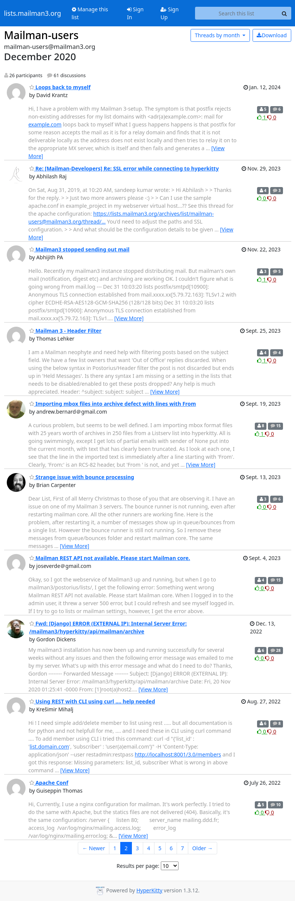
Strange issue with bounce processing (81, 477)
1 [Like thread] (262, 117)
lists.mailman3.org (32, 13)
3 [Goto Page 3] (137, 848)
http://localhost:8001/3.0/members (178, 754)
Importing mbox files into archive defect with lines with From (112, 403)
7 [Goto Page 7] (182, 848)
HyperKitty (149, 890)
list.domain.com (49, 746)
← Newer (93, 848)
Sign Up (169, 13)
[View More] (129, 318)
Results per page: (137, 865)
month (218, 35)
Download (272, 35)
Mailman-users (41, 35)
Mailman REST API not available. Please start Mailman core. (109, 558)
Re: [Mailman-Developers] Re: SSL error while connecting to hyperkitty (124, 168)
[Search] (284, 13)
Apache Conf (48, 782)
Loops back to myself (60, 87)
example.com (45, 124)
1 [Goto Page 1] (114, 848)
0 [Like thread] (262, 198)
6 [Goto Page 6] (171, 848)
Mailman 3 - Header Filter (65, 330)
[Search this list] (236, 13)
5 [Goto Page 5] (160, 848)
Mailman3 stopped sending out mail (79, 249)
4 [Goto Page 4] (148, 848)
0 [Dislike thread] (271, 117)
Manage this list (90, 13)
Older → (202, 848)
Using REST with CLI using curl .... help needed (92, 701)
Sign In (135, 13)
